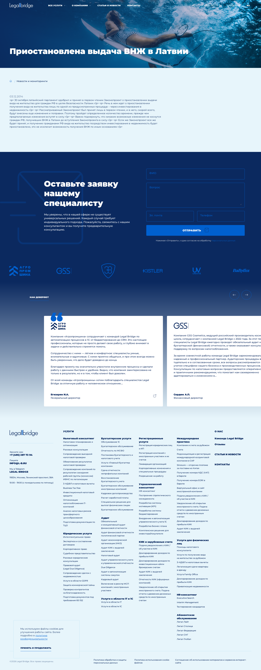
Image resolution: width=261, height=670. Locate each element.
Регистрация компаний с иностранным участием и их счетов (154, 456)
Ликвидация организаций (152, 464)
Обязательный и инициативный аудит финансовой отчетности (114, 524)
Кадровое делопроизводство (117, 493)
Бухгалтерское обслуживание (117, 446)
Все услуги (55, 5)
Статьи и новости (109, 5)
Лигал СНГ (182, 634)
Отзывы (220, 444)
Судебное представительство (79, 553)
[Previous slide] (234, 295)
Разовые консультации (75, 449)
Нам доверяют (39, 297)
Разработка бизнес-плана (153, 526)
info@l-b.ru (233, 5)
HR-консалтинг (147, 491)
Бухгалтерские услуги (116, 438)
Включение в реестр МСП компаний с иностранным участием (115, 587)
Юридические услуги (77, 533)
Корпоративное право (75, 549)
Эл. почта (155, 215)
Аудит (105, 517)
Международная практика (188, 440)
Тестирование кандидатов (191, 606)
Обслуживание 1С (110, 442)
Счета (180, 449)
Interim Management (188, 602)
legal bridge (19, 471)
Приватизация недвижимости (193, 586)
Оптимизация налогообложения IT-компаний (74, 503)
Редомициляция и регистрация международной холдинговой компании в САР (193, 457)
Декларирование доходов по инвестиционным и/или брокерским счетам (154, 564)
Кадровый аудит (110, 579)
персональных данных (223, 240)
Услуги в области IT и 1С (117, 598)
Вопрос (154, 187)
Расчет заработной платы (115, 497)
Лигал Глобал (184, 639)
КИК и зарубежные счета (155, 541)
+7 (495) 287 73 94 (211, 5)
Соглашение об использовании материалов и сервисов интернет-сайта (210, 661)
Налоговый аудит (110, 555)
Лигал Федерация (186, 630)
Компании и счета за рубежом (193, 445)
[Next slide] (246, 295)
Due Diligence (108, 567)
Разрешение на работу (151, 476)
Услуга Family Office (187, 574)
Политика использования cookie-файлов (152, 661)
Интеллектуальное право (77, 537)
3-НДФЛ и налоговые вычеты (79, 483)
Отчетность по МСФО (112, 450)
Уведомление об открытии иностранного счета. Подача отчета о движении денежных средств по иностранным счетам (155, 594)
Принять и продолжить (35, 648)
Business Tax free (71, 488)
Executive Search (185, 598)
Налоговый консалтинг (78, 438)
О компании (80, 5)
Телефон (206, 215)
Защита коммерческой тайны (79, 585)
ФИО (152, 173)
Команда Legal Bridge (229, 438)
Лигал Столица (185, 626)
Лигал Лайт (183, 622)
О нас (219, 431)
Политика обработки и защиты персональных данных (110, 661)
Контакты (133, 5)
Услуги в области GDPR (75, 580)
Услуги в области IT (111, 602)
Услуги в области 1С (111, 606)
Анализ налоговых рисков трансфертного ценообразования (77, 514)
